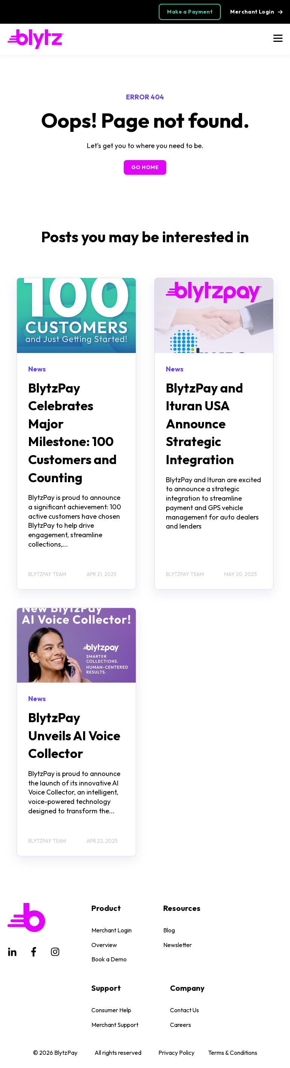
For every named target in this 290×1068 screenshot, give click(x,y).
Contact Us (184, 1010)
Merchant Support (114, 1025)
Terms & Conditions (232, 1052)
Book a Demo (109, 959)
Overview (104, 945)
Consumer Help (111, 1010)
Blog (169, 930)
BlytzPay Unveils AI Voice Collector (74, 735)
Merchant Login (111, 930)
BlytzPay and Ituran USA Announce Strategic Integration (204, 424)
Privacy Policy (176, 1052)
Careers (180, 1025)
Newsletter (177, 945)
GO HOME (145, 167)
